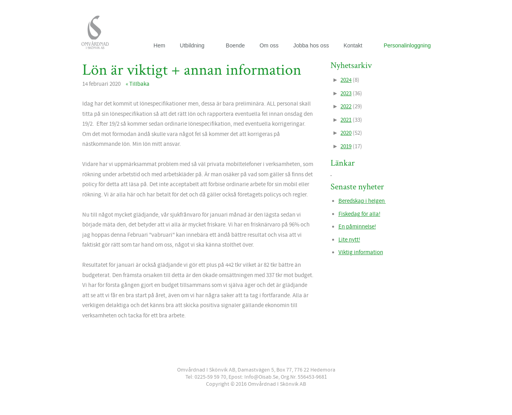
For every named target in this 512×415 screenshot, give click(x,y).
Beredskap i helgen (362, 201)
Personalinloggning (407, 45)
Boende (235, 45)
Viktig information (360, 252)
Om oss (268, 45)
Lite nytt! (349, 239)
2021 (345, 120)
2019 (345, 146)
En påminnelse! (357, 226)
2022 (345, 106)
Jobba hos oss (311, 45)
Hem (159, 45)
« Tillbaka (137, 84)
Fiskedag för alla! (359, 214)
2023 (345, 93)
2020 (345, 133)
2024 (345, 80)
